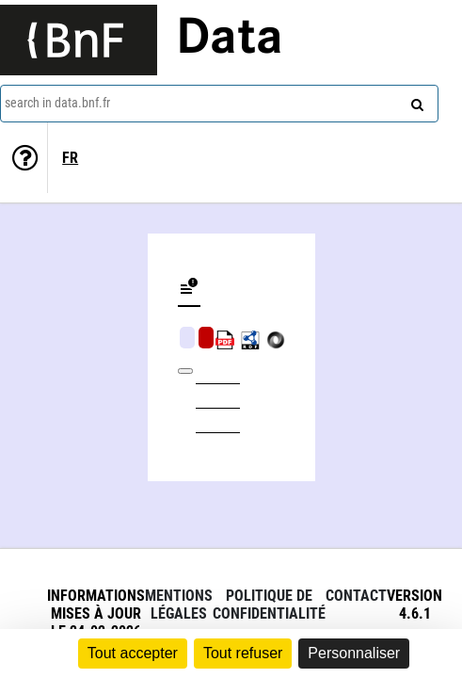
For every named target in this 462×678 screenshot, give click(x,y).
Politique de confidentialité (269, 604)
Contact (356, 596)
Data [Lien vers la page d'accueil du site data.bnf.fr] (229, 39)
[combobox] (219, 103)
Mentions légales (179, 604)
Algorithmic (206, 337)
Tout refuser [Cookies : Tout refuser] (242, 653)
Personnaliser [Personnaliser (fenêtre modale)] (354, 653)
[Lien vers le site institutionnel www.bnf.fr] (78, 40)
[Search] (415, 100)
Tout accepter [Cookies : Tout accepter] (133, 653)
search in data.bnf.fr (57, 102)
